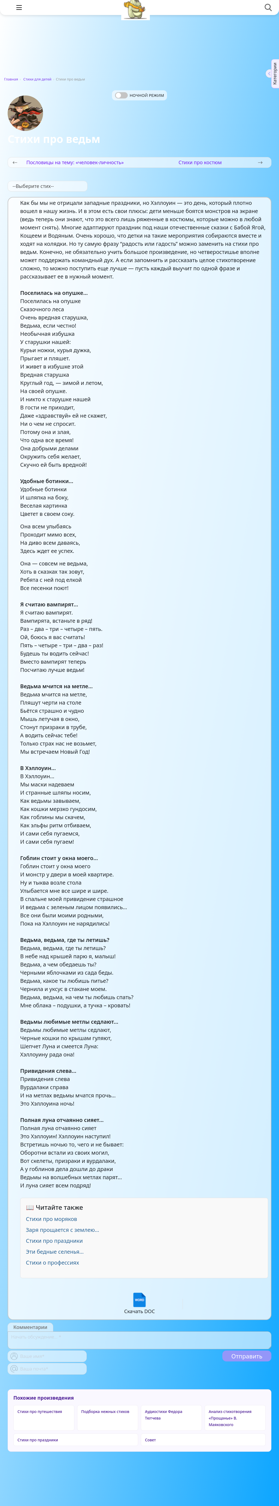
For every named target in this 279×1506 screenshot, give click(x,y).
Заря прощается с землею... (62, 1229)
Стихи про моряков (51, 1219)
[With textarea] (139, 1340)
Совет (150, 1439)
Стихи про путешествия (39, 1411)
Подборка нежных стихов (105, 1411)
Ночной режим (147, 95)
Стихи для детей (37, 79)
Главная (11, 79)
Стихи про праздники (54, 1240)
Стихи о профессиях (52, 1262)
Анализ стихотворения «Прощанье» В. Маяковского (230, 1418)
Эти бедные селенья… (55, 1251)
